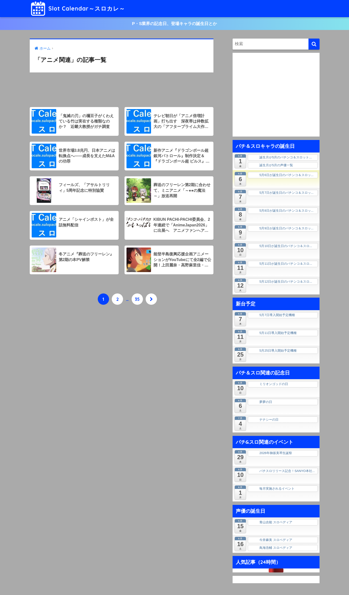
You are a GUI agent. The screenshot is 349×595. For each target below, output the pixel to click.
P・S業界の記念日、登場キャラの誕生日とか (174, 23)
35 (137, 299)
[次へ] (151, 299)
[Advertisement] (121, 90)
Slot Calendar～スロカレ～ (78, 8)
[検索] (314, 44)
